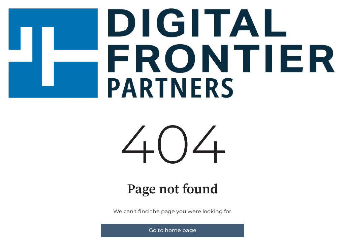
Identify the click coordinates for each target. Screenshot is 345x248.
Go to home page (172, 230)
